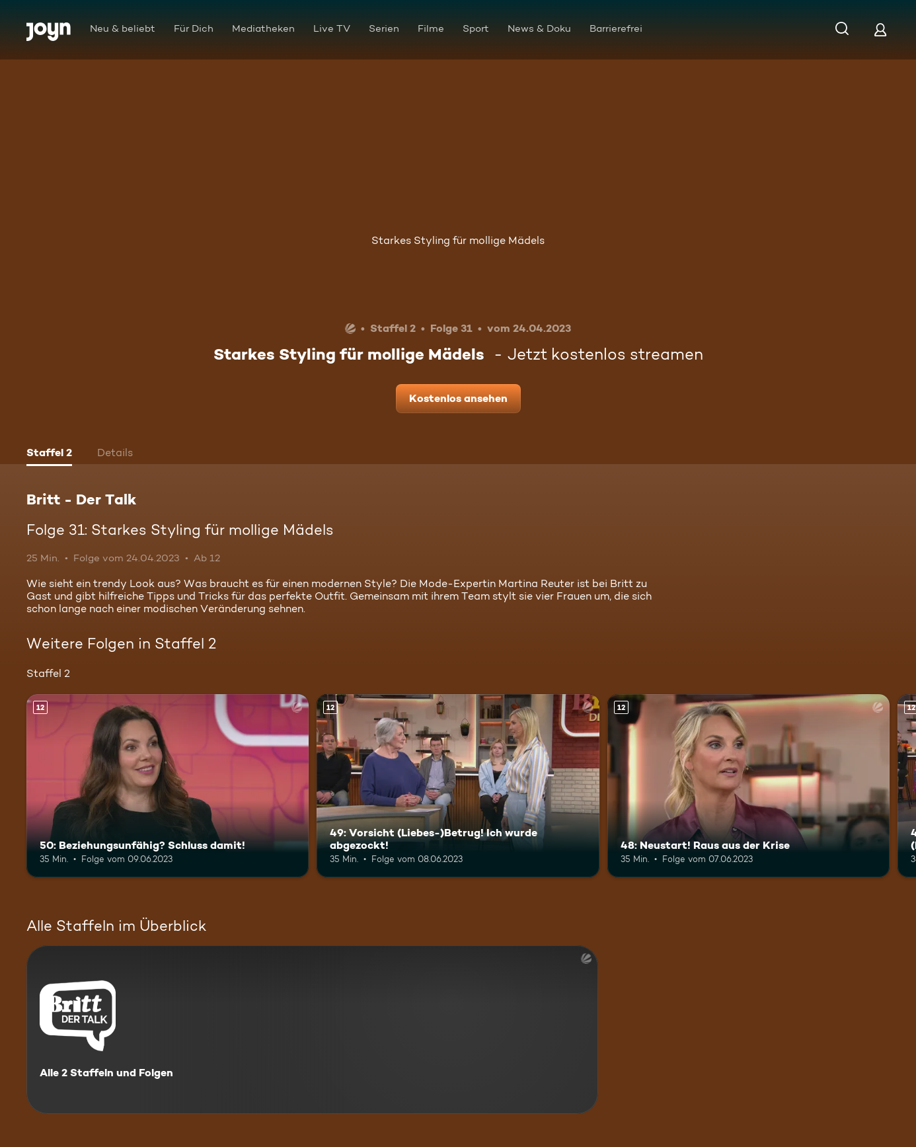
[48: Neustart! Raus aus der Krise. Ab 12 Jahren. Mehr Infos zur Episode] (748, 786)
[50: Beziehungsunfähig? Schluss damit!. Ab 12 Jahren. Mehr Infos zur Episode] (167, 786)
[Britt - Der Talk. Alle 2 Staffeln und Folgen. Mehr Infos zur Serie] (312, 1029)
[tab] (49, 454)
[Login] (880, 29)
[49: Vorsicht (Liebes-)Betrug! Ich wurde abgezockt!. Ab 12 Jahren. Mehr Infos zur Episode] (458, 786)
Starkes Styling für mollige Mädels (458, 240)
